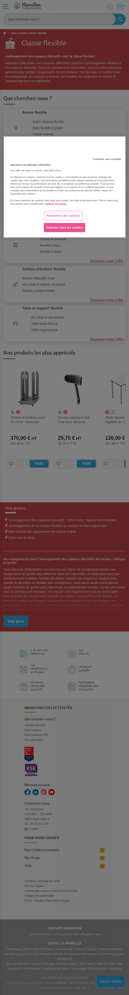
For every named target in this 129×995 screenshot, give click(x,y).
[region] (64, 187)
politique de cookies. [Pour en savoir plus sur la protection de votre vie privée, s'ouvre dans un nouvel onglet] (56, 203)
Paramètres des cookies (63, 215)
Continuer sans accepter (107, 159)
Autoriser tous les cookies (64, 227)
